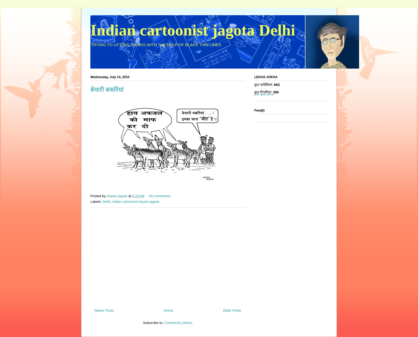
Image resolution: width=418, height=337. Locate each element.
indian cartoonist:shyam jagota (135, 202)
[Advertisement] (168, 256)
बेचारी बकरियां (107, 89)
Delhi (107, 202)
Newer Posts (104, 310)
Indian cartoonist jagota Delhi (192, 30)
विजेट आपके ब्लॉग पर (264, 94)
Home (168, 310)
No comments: (160, 196)
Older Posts (232, 310)
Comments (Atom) (178, 323)
